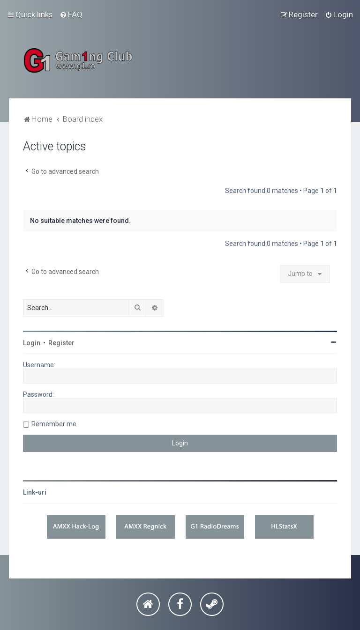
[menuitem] (71, 14)
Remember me (53, 424)
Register (61, 343)
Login (31, 343)
